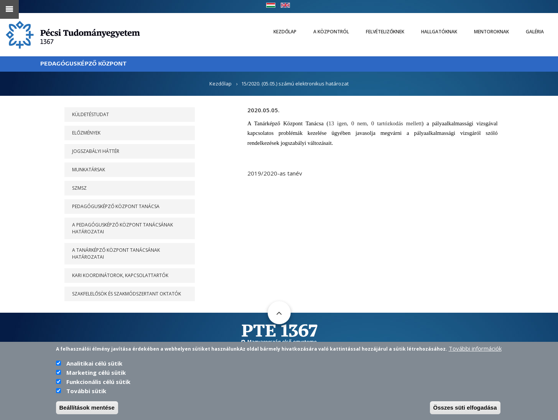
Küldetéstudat (90, 114)
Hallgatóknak (439, 31)
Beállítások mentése (87, 412)
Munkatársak (88, 169)
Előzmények (86, 133)
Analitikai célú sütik (94, 368)
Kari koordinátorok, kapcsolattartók (120, 275)
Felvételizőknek (385, 31)
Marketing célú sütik (96, 377)
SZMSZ (79, 188)
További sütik (86, 395)
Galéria (535, 31)
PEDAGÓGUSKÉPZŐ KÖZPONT (83, 64)
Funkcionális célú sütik (98, 386)
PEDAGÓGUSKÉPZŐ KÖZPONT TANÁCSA (116, 206)
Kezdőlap (284, 31)
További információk (475, 353)
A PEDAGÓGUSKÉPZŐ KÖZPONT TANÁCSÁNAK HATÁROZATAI (122, 228)
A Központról (331, 31)
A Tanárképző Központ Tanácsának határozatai (116, 253)
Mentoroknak (491, 31)
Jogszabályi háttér (95, 151)
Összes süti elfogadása (465, 412)
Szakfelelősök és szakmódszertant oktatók (126, 293)
